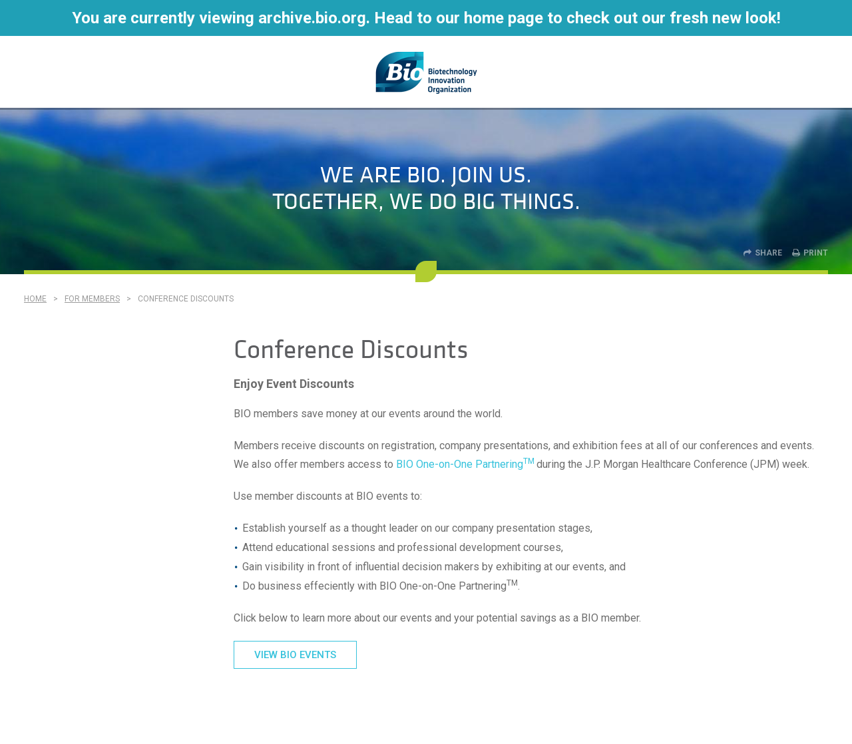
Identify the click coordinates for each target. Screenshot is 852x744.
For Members (92, 298)
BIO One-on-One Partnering (459, 464)
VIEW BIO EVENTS (295, 655)
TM (528, 461)
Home (35, 298)
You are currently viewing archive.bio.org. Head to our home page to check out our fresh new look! (426, 18)
